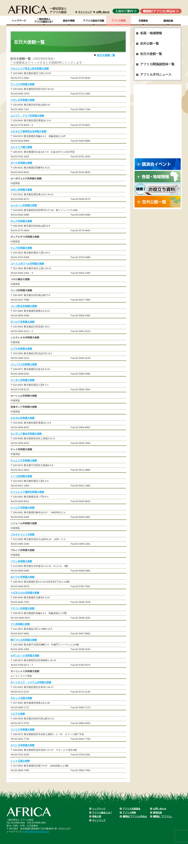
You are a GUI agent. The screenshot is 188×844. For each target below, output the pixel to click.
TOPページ (18, 20)
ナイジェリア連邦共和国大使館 (27, 491)
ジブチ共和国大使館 (21, 348)
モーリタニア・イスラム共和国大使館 (31, 682)
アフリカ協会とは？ (102, 812)
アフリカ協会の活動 (93, 20)
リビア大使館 (18, 713)
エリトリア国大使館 (21, 147)
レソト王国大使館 (20, 761)
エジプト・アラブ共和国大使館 (27, 115)
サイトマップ (85, 12)
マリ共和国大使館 (20, 624)
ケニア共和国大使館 (21, 247)
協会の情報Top (68, 20)
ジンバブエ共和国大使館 (24, 364)
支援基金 (143, 20)
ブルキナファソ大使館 (22, 534)
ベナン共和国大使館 (21, 561)
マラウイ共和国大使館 (22, 608)
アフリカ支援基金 (131, 808)
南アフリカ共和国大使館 (24, 639)
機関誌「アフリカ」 (163, 816)
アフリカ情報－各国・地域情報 (118, 20)
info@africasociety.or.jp (36, 831)
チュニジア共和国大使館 (24, 460)
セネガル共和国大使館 (22, 418)
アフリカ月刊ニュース (155, 74)
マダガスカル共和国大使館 (25, 592)
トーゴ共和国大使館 (21, 476)
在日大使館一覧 (106, 55)
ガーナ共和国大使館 (21, 162)
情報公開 (96, 816)
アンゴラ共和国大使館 (22, 84)
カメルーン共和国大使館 (24, 205)
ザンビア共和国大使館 (22, 321)
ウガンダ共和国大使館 (22, 100)
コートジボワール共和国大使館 (27, 263)
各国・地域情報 (151, 33)
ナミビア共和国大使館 (22, 507)
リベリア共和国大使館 (22, 729)
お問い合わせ (102, 12)
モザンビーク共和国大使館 (25, 655)
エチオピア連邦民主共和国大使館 (28, 131)
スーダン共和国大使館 (22, 380)
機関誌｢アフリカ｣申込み (135, 816)
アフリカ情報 (129, 812)
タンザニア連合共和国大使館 (26, 433)
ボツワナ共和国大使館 (22, 577)
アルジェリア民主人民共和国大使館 (30, 68)
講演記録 (168, 20)
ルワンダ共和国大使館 (22, 745)
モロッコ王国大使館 (21, 698)
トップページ (98, 808)
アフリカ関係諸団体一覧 (157, 64)
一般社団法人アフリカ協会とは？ (44, 20)
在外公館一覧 (149, 43)
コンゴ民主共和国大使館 (24, 306)
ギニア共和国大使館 (21, 221)
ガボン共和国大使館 (21, 189)
